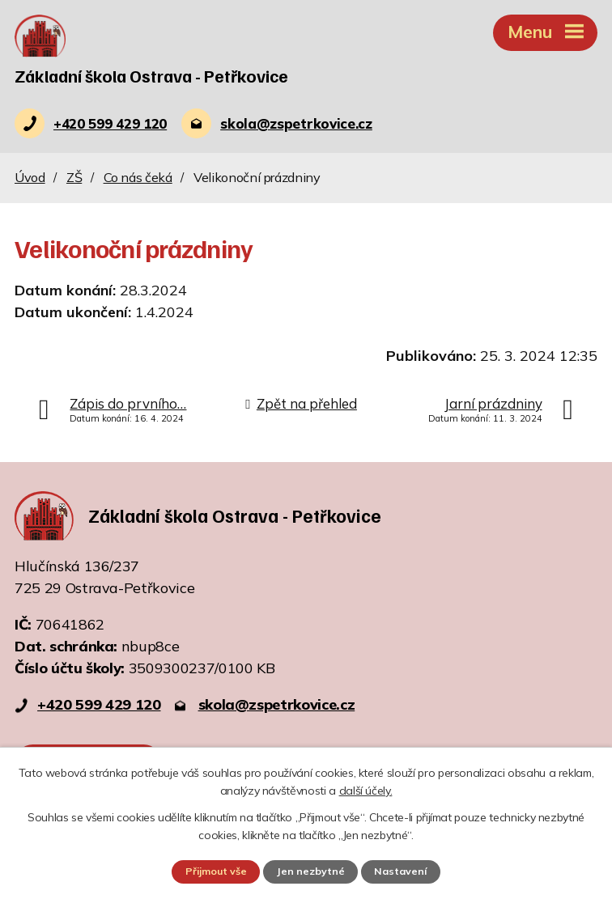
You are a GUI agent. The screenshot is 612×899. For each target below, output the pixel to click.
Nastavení (401, 871)
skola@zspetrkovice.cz (276, 705)
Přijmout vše (215, 871)
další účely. (366, 790)
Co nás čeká (138, 178)
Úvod (30, 178)
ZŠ (74, 178)
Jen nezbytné (311, 871)
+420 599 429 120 (98, 705)
